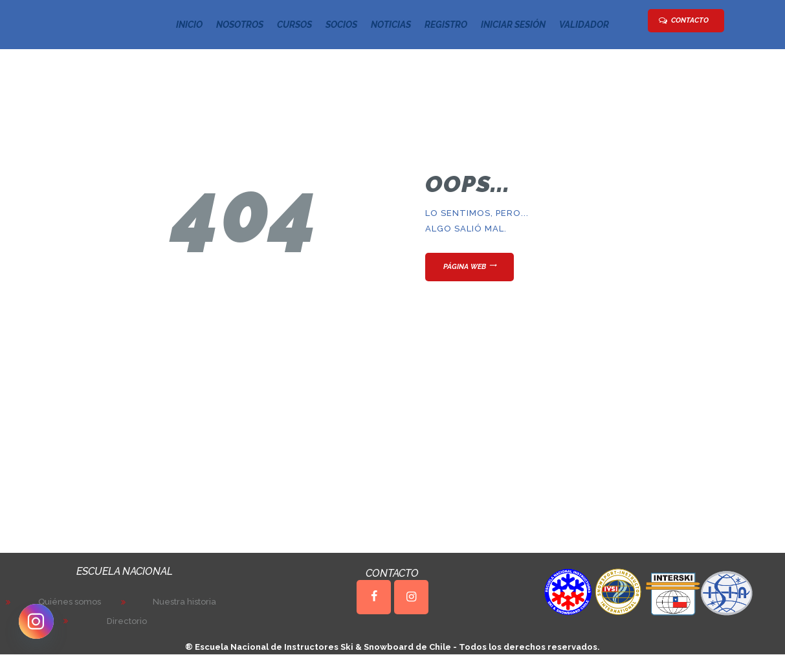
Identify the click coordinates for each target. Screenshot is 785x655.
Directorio (127, 621)
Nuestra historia (184, 602)
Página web (464, 267)
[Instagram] (36, 621)
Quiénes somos (69, 602)
